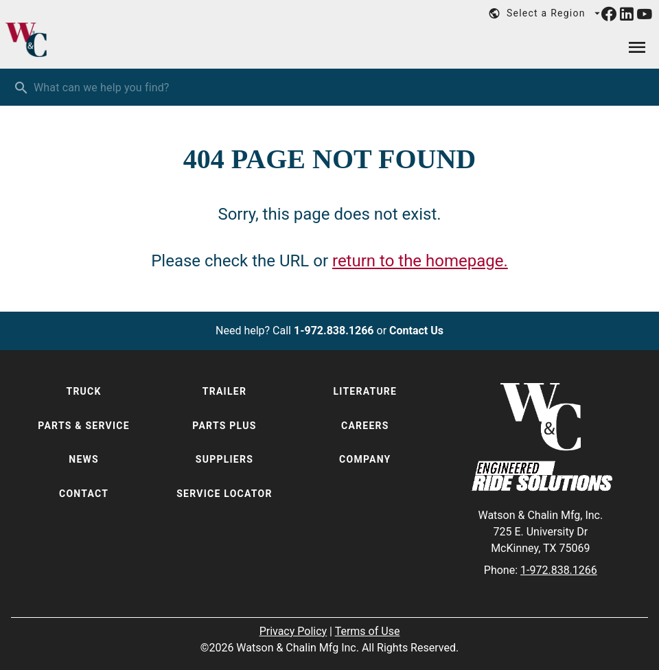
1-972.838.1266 (334, 330)
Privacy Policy (293, 631)
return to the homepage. (420, 260)
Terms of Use (367, 631)
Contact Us (416, 330)
